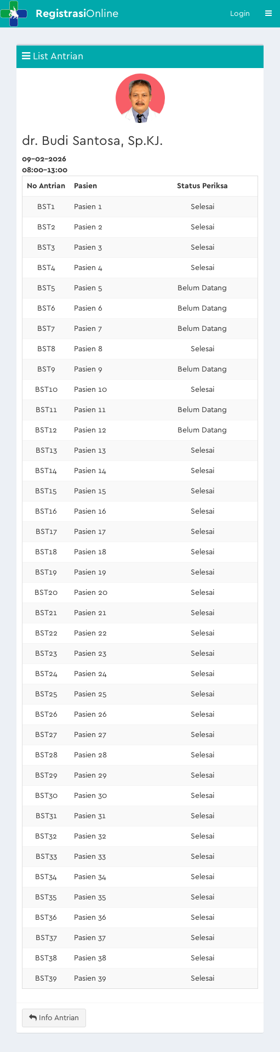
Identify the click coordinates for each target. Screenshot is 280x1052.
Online (77, 13)
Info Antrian (54, 1018)
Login (240, 14)
